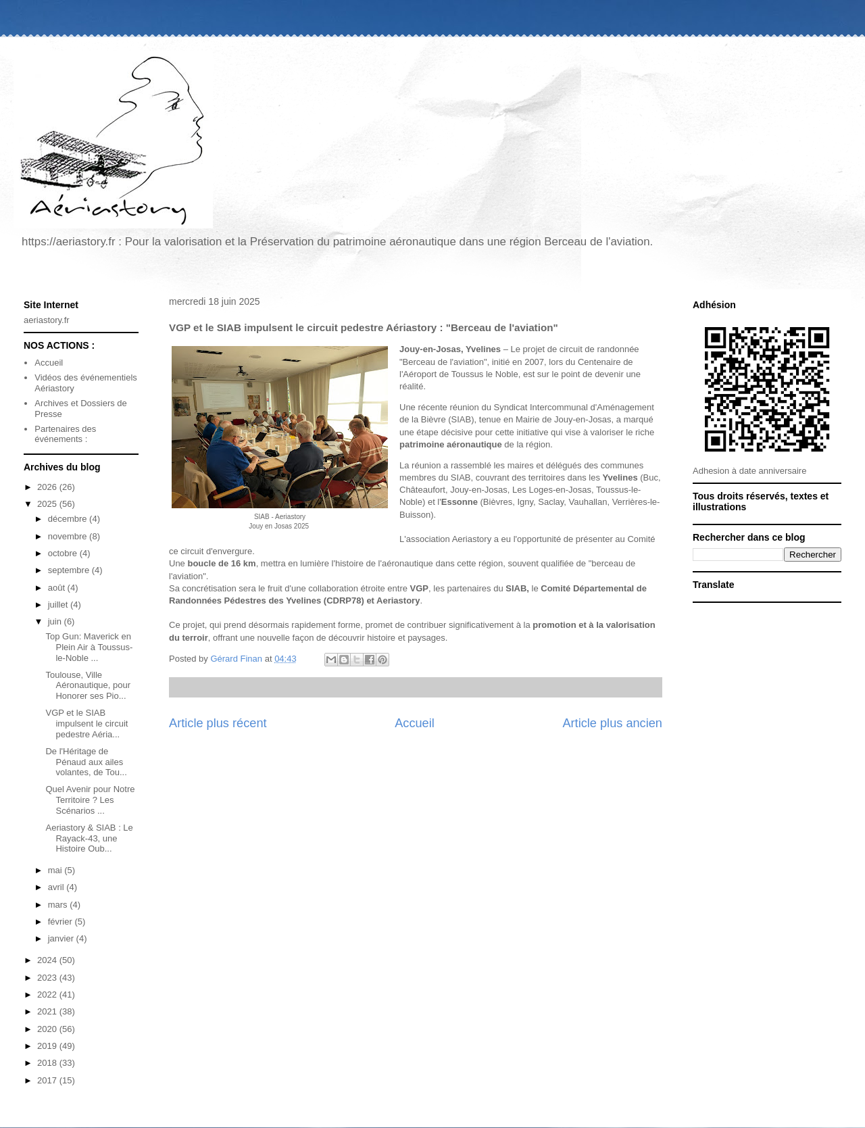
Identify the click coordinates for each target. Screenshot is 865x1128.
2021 (48, 1011)
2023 (48, 978)
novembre (68, 536)
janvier (62, 938)
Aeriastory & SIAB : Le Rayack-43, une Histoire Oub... (88, 838)
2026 (48, 487)
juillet (59, 604)
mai (56, 870)
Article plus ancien (612, 723)
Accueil (415, 723)
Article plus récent (218, 723)
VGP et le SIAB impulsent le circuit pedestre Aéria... (86, 723)
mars (59, 905)
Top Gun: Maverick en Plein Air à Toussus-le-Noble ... (88, 646)
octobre (64, 553)
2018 (48, 1063)
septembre (70, 570)
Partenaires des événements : (65, 434)
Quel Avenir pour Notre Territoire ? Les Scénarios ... (89, 799)
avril (57, 887)
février (61, 921)
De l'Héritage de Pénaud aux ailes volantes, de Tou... (85, 761)
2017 (48, 1080)
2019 (48, 1046)
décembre (68, 519)
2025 (48, 504)
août (58, 588)
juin (56, 621)
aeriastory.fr (47, 320)
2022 (48, 994)
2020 (48, 1029)
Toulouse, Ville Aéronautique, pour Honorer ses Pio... (87, 685)
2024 (48, 960)
